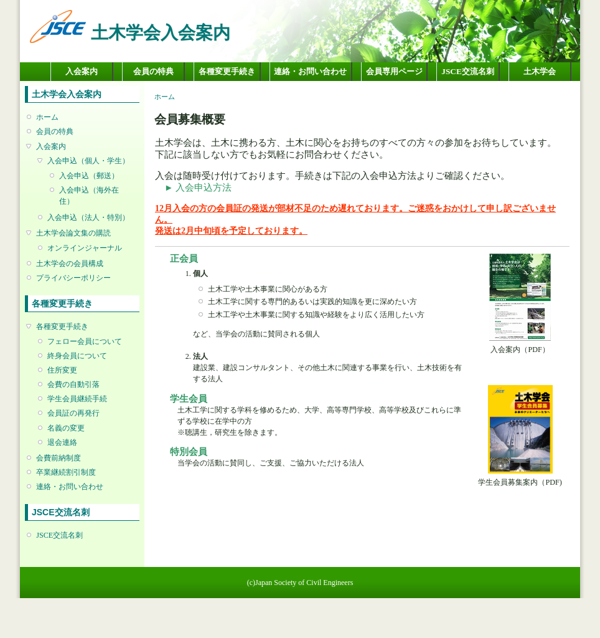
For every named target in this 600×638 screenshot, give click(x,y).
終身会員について (77, 355)
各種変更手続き (227, 71)
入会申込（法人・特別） (88, 217)
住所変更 (62, 370)
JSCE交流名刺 (467, 71)
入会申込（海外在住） (89, 196)
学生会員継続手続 (77, 398)
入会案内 (81, 71)
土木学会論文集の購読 (73, 233)
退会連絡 (62, 442)
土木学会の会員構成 (69, 263)
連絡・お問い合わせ (310, 71)
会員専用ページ (394, 71)
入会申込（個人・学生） (88, 160)
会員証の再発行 (73, 413)
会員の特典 (153, 71)
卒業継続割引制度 (66, 472)
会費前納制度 (58, 458)
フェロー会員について (84, 341)
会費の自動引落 (73, 384)
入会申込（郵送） (89, 175)
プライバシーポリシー (73, 278)
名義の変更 (66, 428)
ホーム (47, 117)
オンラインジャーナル (84, 248)
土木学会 (539, 71)
